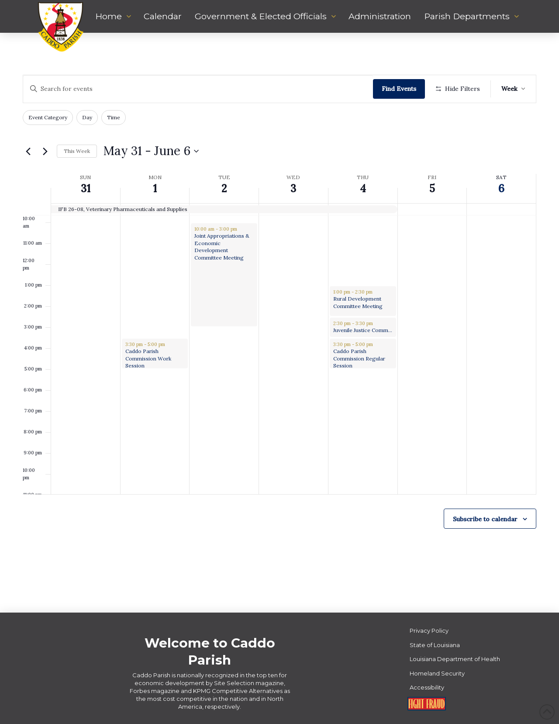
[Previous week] (28, 151)
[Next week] (45, 151)
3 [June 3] (293, 188)
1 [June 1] (155, 188)
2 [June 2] (224, 188)
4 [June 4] (363, 188)
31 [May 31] (85, 188)
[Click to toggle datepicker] (151, 151)
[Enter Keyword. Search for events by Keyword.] (198, 89)
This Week (77, 151)
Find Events (399, 89)
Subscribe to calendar (485, 519)
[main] (279, 323)
